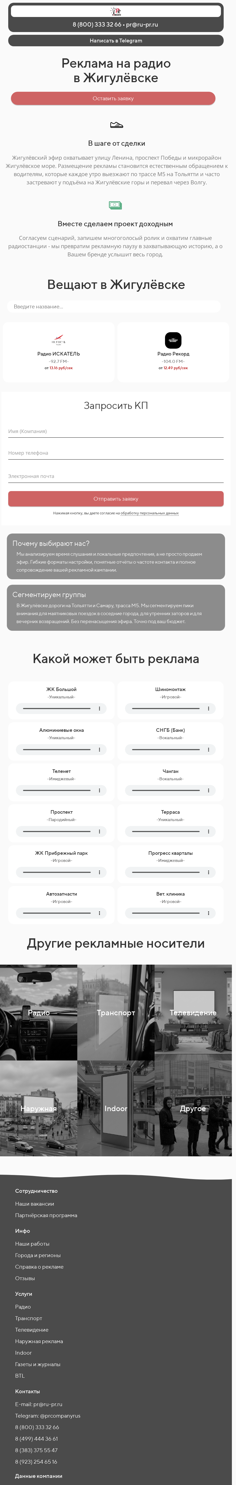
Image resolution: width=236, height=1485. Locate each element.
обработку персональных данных (150, 513)
